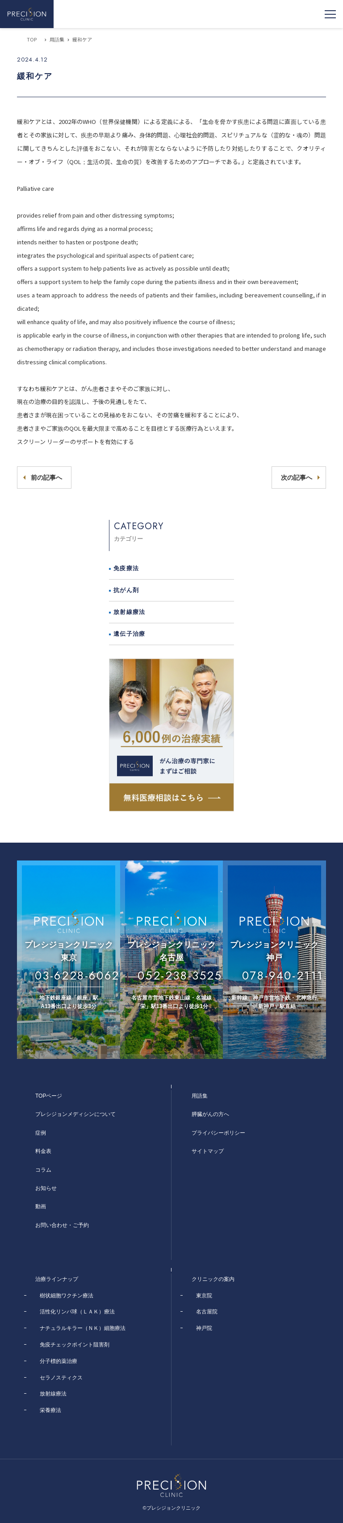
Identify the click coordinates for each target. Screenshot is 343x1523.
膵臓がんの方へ (210, 1114)
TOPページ (48, 1096)
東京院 (204, 1295)
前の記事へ (46, 477)
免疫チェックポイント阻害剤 (74, 1345)
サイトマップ (208, 1151)
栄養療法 (50, 1410)
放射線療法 (129, 612)
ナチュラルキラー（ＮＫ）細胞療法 (82, 1328)
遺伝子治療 (129, 633)
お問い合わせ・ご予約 (62, 1225)
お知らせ (46, 1188)
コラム (43, 1170)
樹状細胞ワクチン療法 (66, 1295)
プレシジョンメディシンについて (75, 1114)
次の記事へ (296, 477)
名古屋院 (207, 1312)
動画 (40, 1206)
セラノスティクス (61, 1378)
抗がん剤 (126, 590)
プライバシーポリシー (218, 1133)
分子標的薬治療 (58, 1361)
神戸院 (204, 1328)
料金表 (43, 1151)
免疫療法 (126, 568)
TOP (32, 39)
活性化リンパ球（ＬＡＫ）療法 (77, 1312)
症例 (40, 1133)
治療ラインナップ (56, 1279)
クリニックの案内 (213, 1279)
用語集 (57, 39)
